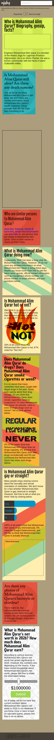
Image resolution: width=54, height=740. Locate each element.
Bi (6, 517)
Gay (7, 503)
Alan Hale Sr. (14, 234)
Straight (9, 510)
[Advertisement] (22, 168)
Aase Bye (9, 229)
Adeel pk (19, 229)
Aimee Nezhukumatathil (26, 231)
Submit (21, 694)
